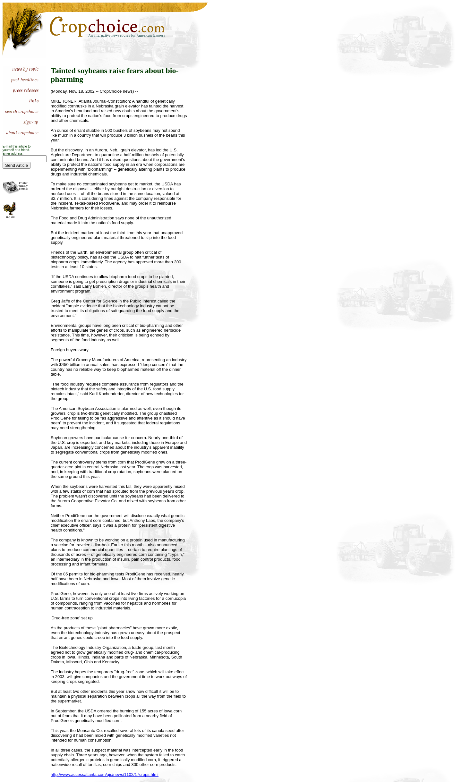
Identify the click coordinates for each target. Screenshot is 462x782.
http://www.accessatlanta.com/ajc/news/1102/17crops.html (104, 774)
